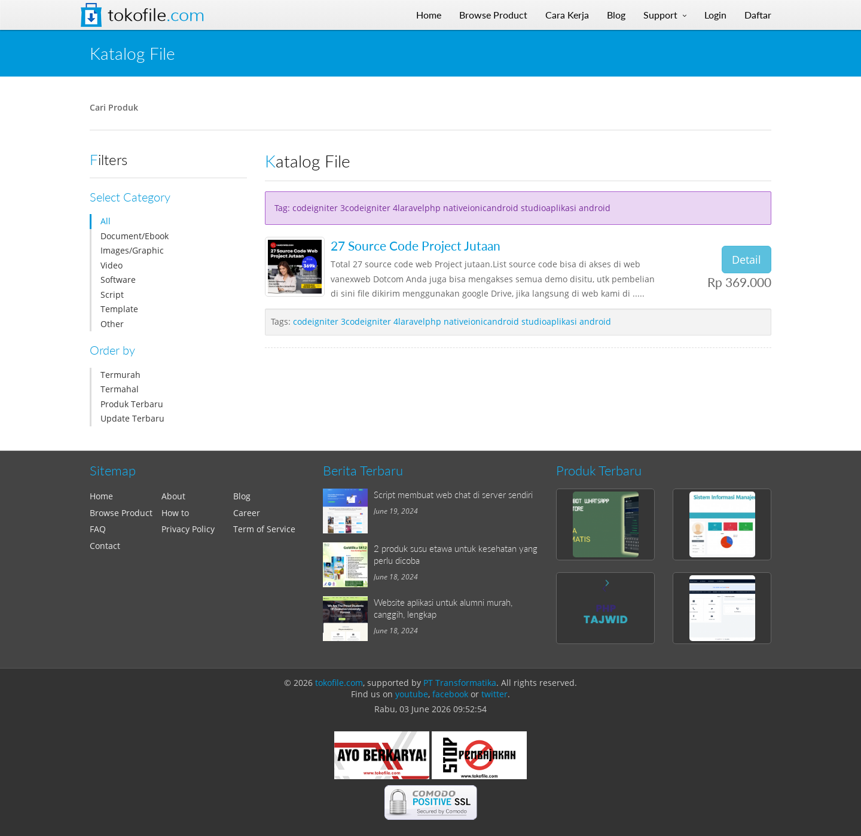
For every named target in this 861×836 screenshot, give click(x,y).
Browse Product (121, 512)
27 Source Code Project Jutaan (415, 245)
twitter (494, 694)
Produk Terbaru (131, 404)
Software (118, 279)
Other (112, 323)
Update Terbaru (132, 418)
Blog (242, 496)
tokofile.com (339, 682)
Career (246, 512)
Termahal (119, 389)
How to (175, 512)
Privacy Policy (188, 529)
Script (112, 294)
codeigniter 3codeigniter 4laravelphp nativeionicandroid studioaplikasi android (452, 321)
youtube (411, 694)
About (173, 496)
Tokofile (156, 15)
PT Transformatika (459, 682)
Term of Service (264, 529)
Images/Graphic (132, 250)
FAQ (98, 529)
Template (119, 309)
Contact (105, 545)
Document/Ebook (134, 236)
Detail (746, 259)
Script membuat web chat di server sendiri (453, 494)
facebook (450, 694)
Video (111, 265)
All (105, 221)
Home (101, 496)
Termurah (120, 374)
